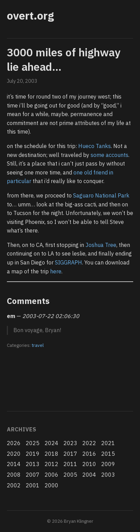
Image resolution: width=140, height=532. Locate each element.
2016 (89, 453)
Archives (21, 429)
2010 (89, 464)
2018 (51, 453)
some (97, 154)
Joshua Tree (100, 244)
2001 (32, 485)
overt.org (30, 15)
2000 (51, 485)
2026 (14, 443)
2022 (89, 443)
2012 (51, 464)
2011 (70, 464)
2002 (14, 485)
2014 (14, 464)
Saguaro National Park (101, 195)
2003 (108, 474)
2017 (70, 453)
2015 (108, 453)
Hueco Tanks (94, 146)
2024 (51, 443)
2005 (70, 474)
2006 (51, 474)
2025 (32, 443)
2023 (70, 443)
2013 (32, 464)
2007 (32, 474)
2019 (32, 453)
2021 (108, 443)
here (55, 271)
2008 (14, 474)
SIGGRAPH (68, 262)
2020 (14, 453)
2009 (108, 464)
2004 (89, 474)
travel (38, 345)
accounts (117, 154)
